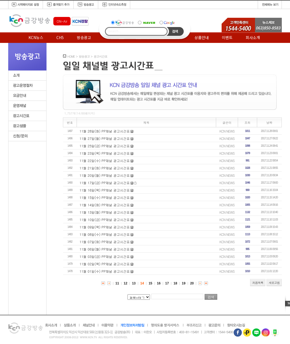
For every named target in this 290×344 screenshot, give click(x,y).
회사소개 (253, 37)
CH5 (60, 37)
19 (183, 283)
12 (125, 283)
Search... (114, 31)
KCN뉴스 (35, 37)
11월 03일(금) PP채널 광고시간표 (105, 256)
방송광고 (84, 37)
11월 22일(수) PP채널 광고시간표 (105, 160)
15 (150, 283)
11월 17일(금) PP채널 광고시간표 (105, 182)
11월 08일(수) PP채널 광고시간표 (105, 234)
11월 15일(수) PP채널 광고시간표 (105, 197)
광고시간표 (100, 56)
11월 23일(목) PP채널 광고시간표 (105, 153)
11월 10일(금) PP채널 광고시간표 (105, 219)
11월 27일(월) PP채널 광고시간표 (105, 138)
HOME (71, 56)
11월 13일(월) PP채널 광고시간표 (105, 212)
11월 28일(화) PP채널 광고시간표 (105, 131)
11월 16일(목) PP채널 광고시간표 (105, 190)
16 (159, 283)
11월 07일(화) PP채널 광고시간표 (105, 241)
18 (175, 283)
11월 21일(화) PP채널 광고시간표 (105, 168)
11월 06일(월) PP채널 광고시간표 (105, 249)
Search (175, 31)
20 (192, 283)
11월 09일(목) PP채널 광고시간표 (105, 227)
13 (133, 283)
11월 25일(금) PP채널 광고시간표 (105, 145)
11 (117, 283)
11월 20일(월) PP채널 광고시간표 (105, 175)
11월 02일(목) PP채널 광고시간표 (105, 263)
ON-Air (62, 21)
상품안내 (202, 37)
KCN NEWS (226, 131)
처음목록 (257, 283)
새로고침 (274, 283)
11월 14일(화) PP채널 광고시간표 (105, 204)
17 (167, 283)
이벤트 (227, 37)
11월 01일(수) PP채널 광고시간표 (105, 271)
